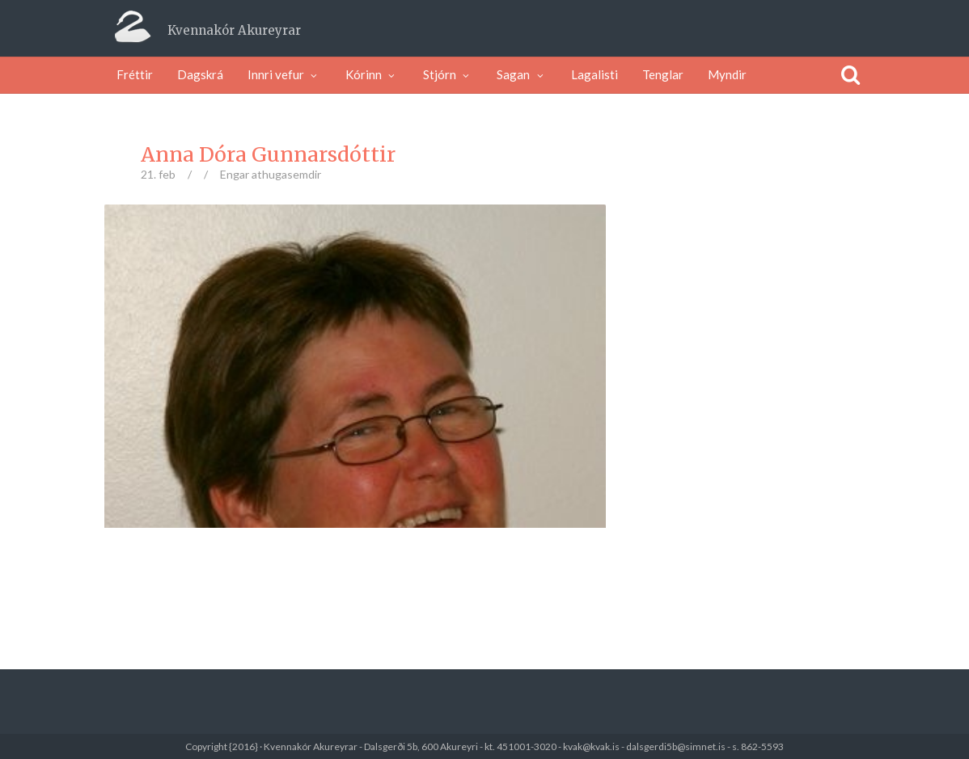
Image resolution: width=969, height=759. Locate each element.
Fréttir (134, 74)
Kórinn (372, 74)
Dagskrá (200, 74)
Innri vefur (284, 74)
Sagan (522, 74)
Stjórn (448, 74)
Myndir (727, 74)
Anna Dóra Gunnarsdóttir (268, 154)
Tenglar (662, 74)
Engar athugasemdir (270, 174)
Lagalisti (594, 74)
